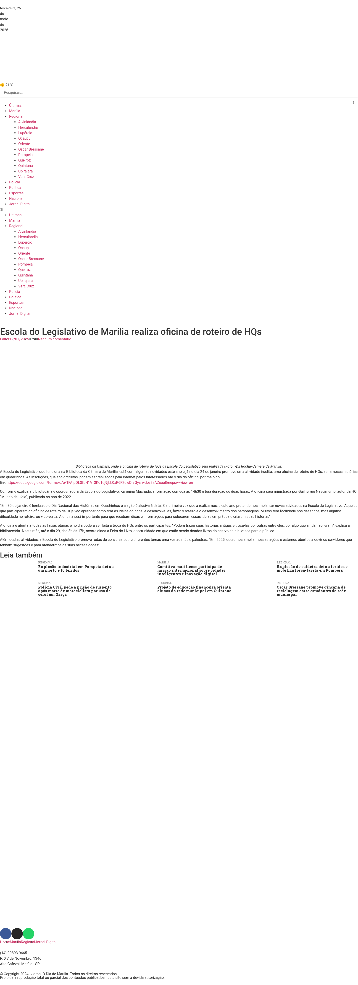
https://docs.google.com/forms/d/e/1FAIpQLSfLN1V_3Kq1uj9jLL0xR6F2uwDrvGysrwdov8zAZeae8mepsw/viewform (101, 482)
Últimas (15, 105)
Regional (16, 116)
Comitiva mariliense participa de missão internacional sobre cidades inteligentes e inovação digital (191, 570)
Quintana (25, 166)
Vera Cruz (26, 177)
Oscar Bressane (31, 149)
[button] (354, 102)
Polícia (14, 182)
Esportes (16, 193)
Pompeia (25, 155)
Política (15, 187)
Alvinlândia (27, 122)
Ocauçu (24, 138)
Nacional (16, 198)
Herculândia (28, 127)
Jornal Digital (20, 204)
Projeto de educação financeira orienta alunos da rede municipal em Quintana (194, 589)
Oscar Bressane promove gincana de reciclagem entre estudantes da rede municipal (311, 591)
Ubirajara (25, 171)
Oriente (24, 144)
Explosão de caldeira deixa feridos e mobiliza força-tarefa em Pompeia (312, 568)
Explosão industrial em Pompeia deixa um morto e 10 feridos (76, 568)
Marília (14, 111)
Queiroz (24, 160)
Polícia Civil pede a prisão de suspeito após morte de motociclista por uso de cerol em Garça (75, 591)
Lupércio (25, 133)
